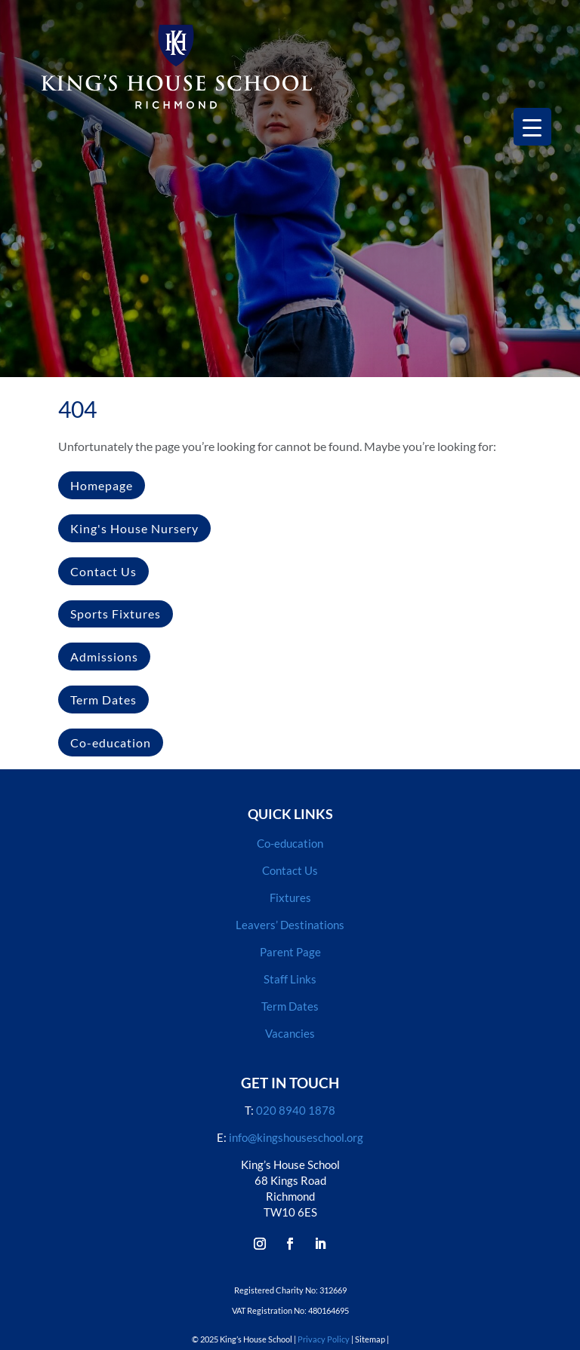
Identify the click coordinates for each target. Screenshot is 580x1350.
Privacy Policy (324, 1339)
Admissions (104, 656)
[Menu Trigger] (532, 127)
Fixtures (290, 897)
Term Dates (103, 699)
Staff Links (290, 979)
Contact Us (103, 571)
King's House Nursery (134, 528)
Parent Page (290, 952)
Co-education (110, 742)
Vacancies (290, 1033)
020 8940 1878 (295, 1110)
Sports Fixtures (115, 613)
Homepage (101, 485)
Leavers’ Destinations (290, 924)
